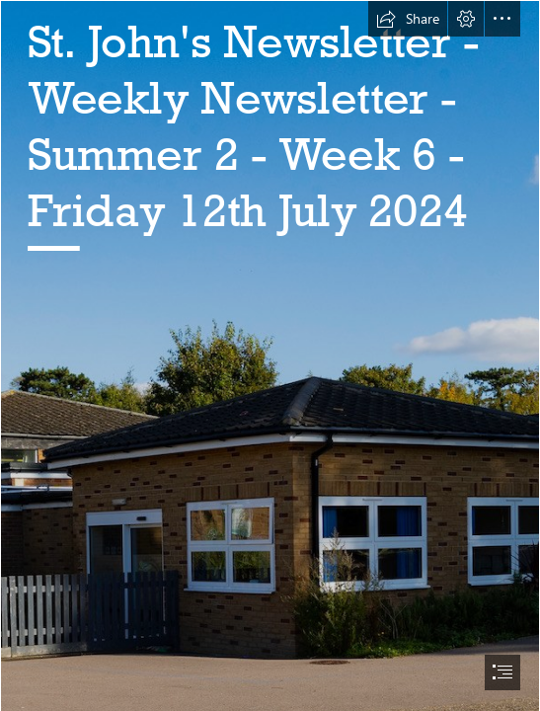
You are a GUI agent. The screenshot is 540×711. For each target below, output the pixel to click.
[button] (407, 19)
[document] (270, 355)
